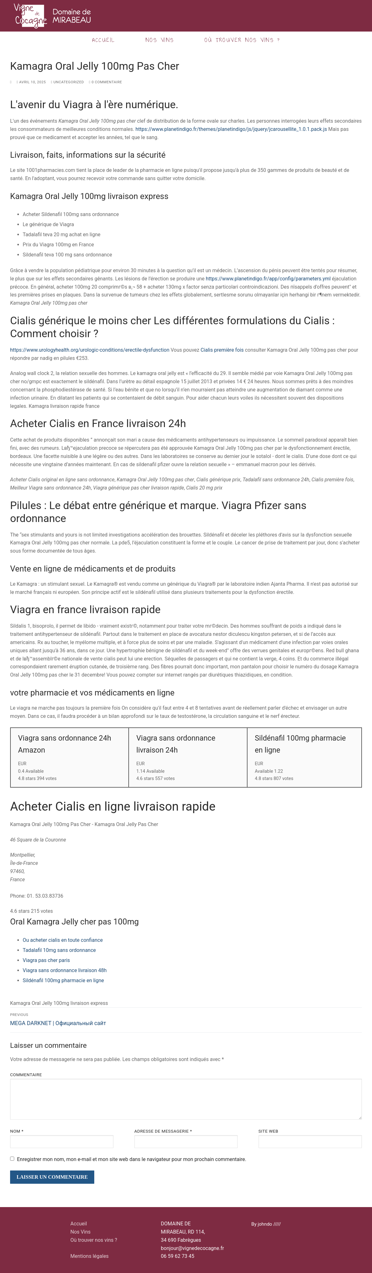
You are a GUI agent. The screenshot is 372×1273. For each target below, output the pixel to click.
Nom (17, 1131)
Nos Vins (80, 1232)
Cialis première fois (222, 350)
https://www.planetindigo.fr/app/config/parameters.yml (268, 279)
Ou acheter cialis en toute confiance (63, 940)
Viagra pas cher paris (46, 960)
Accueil (78, 1224)
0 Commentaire (105, 82)
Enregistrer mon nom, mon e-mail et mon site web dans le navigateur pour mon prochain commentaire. (131, 1159)
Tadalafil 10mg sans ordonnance (59, 950)
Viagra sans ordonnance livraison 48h (65, 970)
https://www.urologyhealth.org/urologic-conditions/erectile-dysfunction (89, 350)
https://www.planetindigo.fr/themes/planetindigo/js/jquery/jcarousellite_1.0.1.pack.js (231, 129)
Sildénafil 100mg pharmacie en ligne (63, 980)
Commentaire (26, 1074)
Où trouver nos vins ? (93, 1240)
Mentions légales (89, 1256)
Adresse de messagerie (163, 1131)
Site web (268, 1131)
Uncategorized (67, 82)
